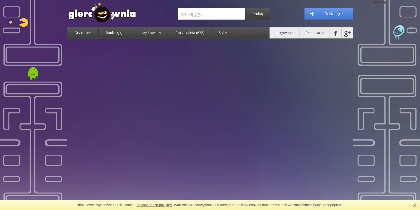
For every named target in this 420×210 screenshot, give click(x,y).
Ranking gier (116, 32)
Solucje (224, 32)
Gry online (82, 32)
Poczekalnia (190, 32)
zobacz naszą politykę (154, 205)
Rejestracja (315, 32)
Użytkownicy (151, 32)
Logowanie (285, 32)
